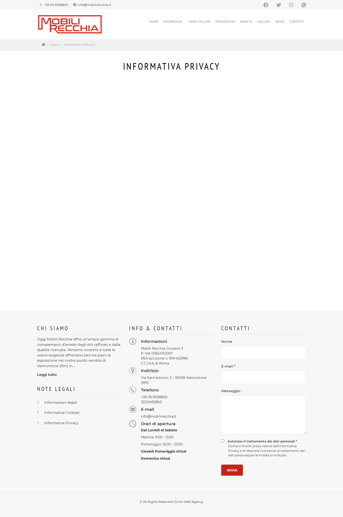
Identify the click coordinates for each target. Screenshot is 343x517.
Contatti (296, 21)
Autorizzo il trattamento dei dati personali (261, 441)
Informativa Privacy (61, 423)
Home (153, 21)
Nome (226, 341)
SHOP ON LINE (200, 21)
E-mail (227, 366)
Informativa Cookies (61, 412)
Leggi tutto (47, 374)
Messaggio (231, 391)
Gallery (264, 21)
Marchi (246, 21)
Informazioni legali (60, 402)
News (279, 21)
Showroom (172, 21)
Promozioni (225, 21)
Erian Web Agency (189, 502)
